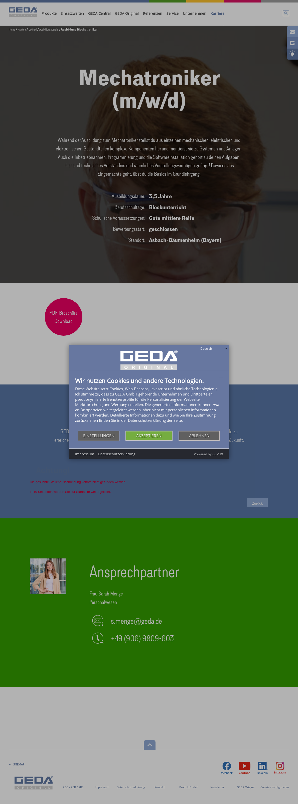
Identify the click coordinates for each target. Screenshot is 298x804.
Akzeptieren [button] (149, 435)
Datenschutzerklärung (116, 453)
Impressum (84, 453)
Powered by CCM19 (208, 454)
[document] (149, 404)
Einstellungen (98, 435)
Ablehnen (199, 435)
